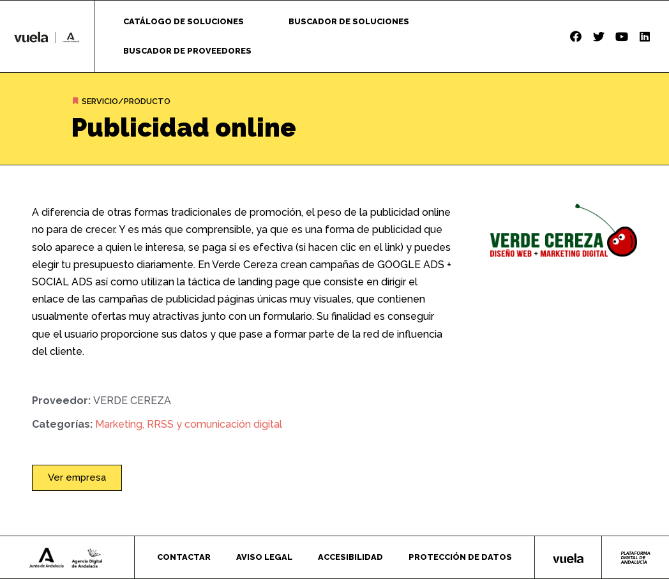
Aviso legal (264, 557)
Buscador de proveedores (187, 51)
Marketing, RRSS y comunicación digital (188, 424)
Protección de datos (460, 557)
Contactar (184, 557)
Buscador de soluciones (349, 21)
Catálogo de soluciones (183, 21)
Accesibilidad (350, 557)
